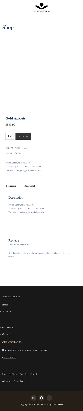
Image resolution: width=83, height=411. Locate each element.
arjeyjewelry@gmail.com (13, 381)
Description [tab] (11, 186)
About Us (6, 311)
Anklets (17, 153)
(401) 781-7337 (9, 357)
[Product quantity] (9, 136)
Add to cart (23, 136)
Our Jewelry (7, 327)
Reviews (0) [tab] (30, 186)
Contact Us (7, 334)
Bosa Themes (57, 404)
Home (5, 305)
